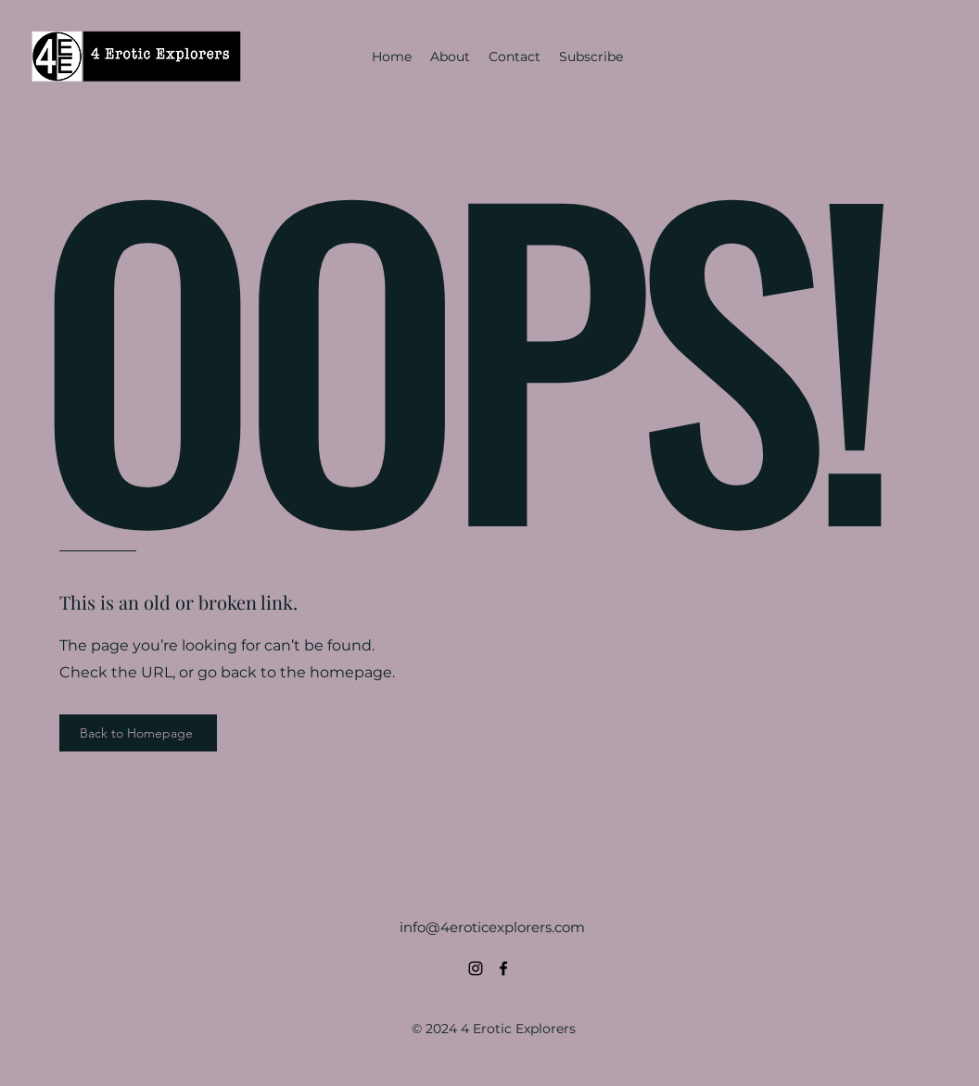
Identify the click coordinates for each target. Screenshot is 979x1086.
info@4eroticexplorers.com (492, 927)
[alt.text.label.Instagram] (475, 968)
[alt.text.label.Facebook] (503, 968)
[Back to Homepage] (138, 732)
